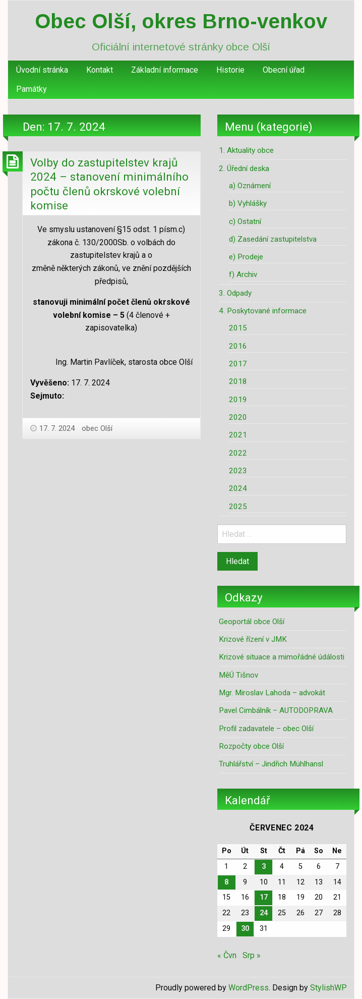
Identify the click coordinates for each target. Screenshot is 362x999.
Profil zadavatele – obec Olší (266, 728)
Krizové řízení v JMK (253, 639)
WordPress (248, 987)
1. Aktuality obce (246, 150)
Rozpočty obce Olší (251, 746)
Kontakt (99, 70)
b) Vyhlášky (248, 203)
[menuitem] (42, 70)
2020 (238, 417)
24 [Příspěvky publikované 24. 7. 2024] (264, 913)
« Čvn (226, 955)
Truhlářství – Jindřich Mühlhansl (271, 763)
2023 (238, 470)
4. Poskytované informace (263, 310)
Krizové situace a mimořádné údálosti (281, 656)
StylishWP (328, 987)
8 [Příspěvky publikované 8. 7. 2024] (226, 882)
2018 (238, 381)
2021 (238, 434)
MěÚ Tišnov (238, 675)
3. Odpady (235, 293)
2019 (238, 399)
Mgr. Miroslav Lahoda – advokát (272, 692)
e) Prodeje (246, 256)
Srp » (252, 955)
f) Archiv (243, 274)
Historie (230, 70)
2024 (238, 488)
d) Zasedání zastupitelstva (273, 239)
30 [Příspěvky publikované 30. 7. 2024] (245, 928)
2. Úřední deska (244, 168)
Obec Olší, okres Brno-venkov (181, 21)
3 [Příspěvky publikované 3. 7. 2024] (264, 866)
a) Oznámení (250, 185)
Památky (31, 89)
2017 (238, 363)
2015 (238, 327)
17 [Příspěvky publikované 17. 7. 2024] (264, 897)
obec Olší (97, 428)
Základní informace (164, 70)
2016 (238, 346)
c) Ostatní (245, 221)
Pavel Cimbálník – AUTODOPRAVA (276, 710)
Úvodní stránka (42, 70)
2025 (238, 506)
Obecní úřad (284, 70)
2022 (238, 453)
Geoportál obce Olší (251, 621)
